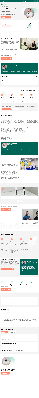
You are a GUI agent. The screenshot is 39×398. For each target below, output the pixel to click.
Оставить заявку (5, 373)
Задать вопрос (4, 332)
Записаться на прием (6, 17)
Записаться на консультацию (7, 269)
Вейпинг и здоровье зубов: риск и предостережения (12, 299)
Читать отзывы (15, 109)
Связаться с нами (12, 332)
